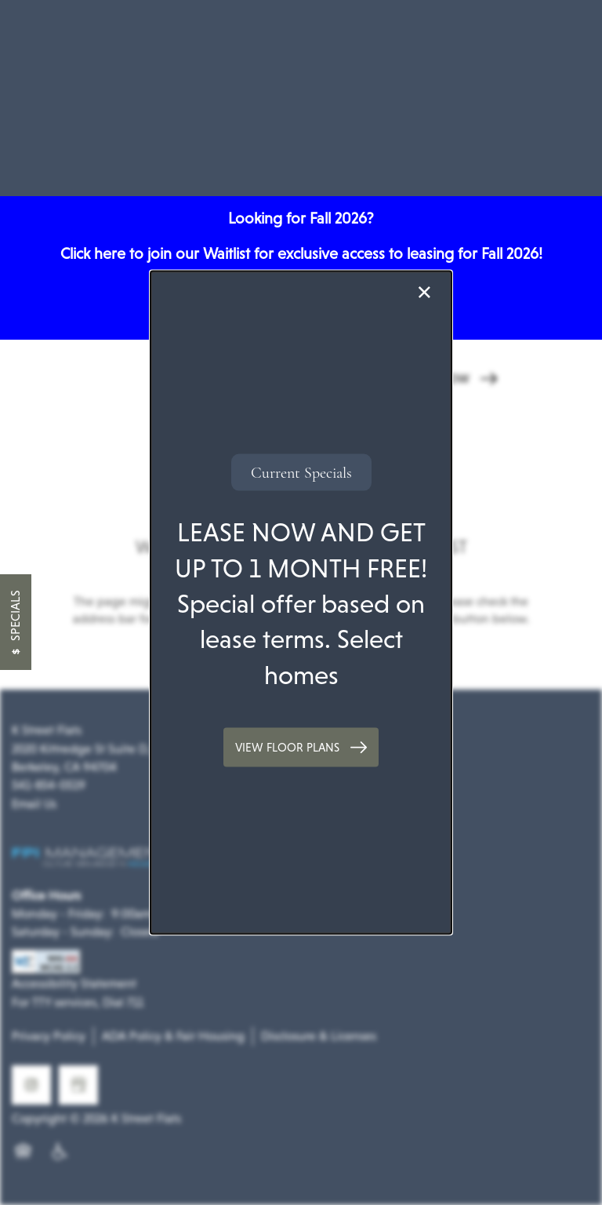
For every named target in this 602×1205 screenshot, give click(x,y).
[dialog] (301, 602)
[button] (301, 747)
